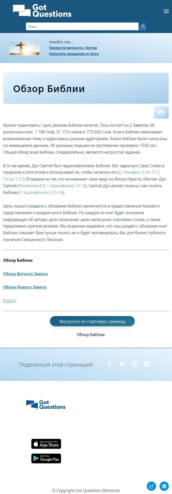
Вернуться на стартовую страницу (92, 321)
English (9, 300)
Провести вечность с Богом (73, 47)
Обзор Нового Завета (25, 287)
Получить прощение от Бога (74, 53)
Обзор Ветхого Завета (25, 274)
